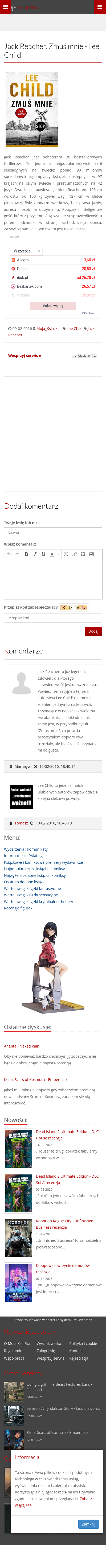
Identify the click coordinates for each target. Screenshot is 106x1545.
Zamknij (89, 1524)
